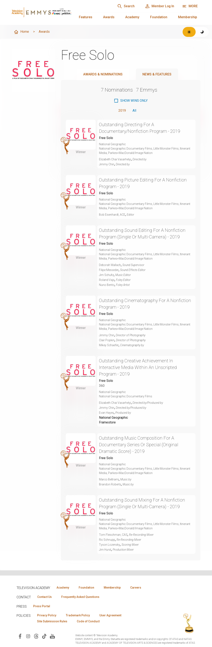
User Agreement (111, 615)
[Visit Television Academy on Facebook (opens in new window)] (20, 636)
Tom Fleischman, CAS (113, 535)
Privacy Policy (47, 615)
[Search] (125, 6)
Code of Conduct (88, 621)
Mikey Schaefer (109, 345)
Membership (187, 17)
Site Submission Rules (52, 621)
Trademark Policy (78, 615)
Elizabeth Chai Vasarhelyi (115, 159)
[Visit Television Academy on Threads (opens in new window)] (36, 636)
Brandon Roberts (110, 484)
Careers (136, 587)
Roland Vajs (107, 280)
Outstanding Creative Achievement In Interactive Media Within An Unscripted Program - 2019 (138, 367)
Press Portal (41, 606)
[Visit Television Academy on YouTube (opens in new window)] (52, 636)
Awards (108, 17)
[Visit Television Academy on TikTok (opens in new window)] (44, 636)
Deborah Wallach (110, 265)
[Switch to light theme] (189, 32)
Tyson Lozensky (109, 545)
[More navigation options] (190, 6)
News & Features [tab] (156, 74)
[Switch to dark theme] (202, 32)
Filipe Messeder (109, 270)
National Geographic (113, 418)
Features (85, 17)
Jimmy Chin (106, 164)
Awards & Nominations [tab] (103, 74)
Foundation (158, 17)
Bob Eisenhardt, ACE (112, 214)
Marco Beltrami (109, 479)
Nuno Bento (106, 285)
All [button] (134, 110)
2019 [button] (122, 110)
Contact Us (44, 597)
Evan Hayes (106, 412)
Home (21, 31)
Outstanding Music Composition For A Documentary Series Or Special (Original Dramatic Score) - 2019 (139, 445)
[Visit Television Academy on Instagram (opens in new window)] (28, 636)
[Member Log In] (159, 6)
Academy (132, 17)
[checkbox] (131, 100)
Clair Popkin (106, 340)
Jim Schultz (106, 275)
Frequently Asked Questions (81, 597)
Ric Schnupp (107, 540)
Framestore (107, 422)
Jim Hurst (105, 549)
